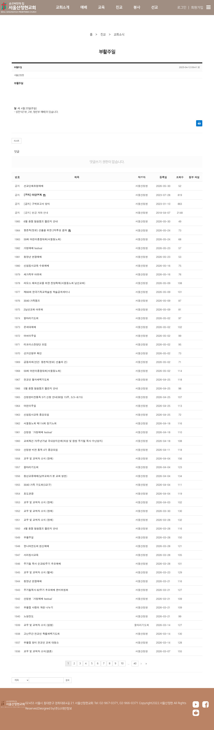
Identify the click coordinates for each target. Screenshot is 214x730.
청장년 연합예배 (33, 256)
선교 (154, 7)
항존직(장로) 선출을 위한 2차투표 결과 (45, 230)
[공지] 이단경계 (33, 194)
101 (180, 292)
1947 (17, 555)
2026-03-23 (163, 572)
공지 (17, 186)
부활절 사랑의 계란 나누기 (38, 607)
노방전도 (29, 616)
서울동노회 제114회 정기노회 (40, 423)
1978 (17, 283)
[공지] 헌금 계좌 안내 (36, 212)
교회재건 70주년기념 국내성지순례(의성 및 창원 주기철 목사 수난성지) (63, 441)
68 (179, 239)
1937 (17, 642)
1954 (17, 493)
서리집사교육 (31, 555)
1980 (17, 265)
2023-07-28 (163, 195)
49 (179, 221)
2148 (180, 212)
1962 (17, 423)
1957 (17, 467)
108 (180, 283)
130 (180, 511)
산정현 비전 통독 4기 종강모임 (41, 449)
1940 (17, 616)
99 (179, 335)
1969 (17, 362)
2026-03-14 (163, 625)
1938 (17, 633)
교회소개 (62, 7)
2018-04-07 (163, 212)
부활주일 (29, 537)
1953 (17, 502)
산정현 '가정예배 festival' (38, 432)
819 (180, 195)
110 (180, 432)
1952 (17, 511)
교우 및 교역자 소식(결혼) (38, 651)
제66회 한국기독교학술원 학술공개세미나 (47, 292)
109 (180, 598)
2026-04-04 (163, 458)
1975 (17, 309)
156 (180, 458)
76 (179, 274)
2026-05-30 (163, 186)
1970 (17, 353)
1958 (17, 458)
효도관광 (29, 493)
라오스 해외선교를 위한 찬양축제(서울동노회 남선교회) (54, 283)
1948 (17, 546)
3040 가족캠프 (32, 300)
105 (180, 555)
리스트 (16, 141)
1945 (17, 572)
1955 (17, 484)
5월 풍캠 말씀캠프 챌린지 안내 (41, 388)
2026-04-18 (163, 423)
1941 (17, 607)
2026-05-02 (163, 318)
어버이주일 (30, 335)
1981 (17, 256)
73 (179, 230)
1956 (17, 476)
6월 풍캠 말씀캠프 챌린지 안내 (41, 221)
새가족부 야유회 (33, 274)
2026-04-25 (163, 379)
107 (180, 397)
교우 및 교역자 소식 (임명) (38, 625)
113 (180, 405)
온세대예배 (30, 327)
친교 (119, 7)
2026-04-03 (163, 502)
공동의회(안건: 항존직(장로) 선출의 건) (45, 362)
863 (180, 203)
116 (180, 423)
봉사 (136, 7)
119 (180, 493)
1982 (17, 248)
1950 (17, 528)
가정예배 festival (33, 248)
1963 (17, 414)
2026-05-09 (163, 283)
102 (180, 327)
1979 (17, 274)
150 (180, 537)
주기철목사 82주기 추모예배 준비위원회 (46, 590)
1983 (17, 239)
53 (179, 256)
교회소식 (119, 34)
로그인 (181, 7)
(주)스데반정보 (63, 708)
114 (180, 371)
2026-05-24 (163, 230)
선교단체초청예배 (33, 186)
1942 (17, 598)
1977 (17, 292)
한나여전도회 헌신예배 (36, 546)
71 (179, 362)
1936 (17, 651)
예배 (83, 7)
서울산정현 (141, 186)
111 (180, 484)
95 (179, 344)
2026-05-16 (163, 265)
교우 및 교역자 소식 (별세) (38, 572)
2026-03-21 (163, 581)
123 (180, 467)
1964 (17, 405)
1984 (17, 230)
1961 (17, 432)
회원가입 (197, 7)
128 (180, 642)
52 (179, 186)
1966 (17, 388)
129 (180, 572)
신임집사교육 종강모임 (36, 414)
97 (179, 318)
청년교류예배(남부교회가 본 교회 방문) (45, 476)
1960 (17, 441)
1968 (17, 371)
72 (179, 414)
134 (180, 476)
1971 (17, 344)
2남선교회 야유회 (33, 309)
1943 (17, 590)
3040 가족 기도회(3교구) (37, 484)
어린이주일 (30, 405)
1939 (17, 625)
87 (179, 300)
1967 (17, 379)
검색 (67, 680)
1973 (17, 327)
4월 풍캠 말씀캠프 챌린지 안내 (41, 528)
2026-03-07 (163, 651)
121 (180, 546)
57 (179, 248)
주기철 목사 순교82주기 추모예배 (42, 563)
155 (180, 651)
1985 (17, 221)
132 (180, 520)
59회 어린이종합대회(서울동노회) (42, 239)
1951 (17, 520)
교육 (101, 7)
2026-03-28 (163, 520)
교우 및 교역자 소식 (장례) (38, 458)
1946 (17, 563)
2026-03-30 (163, 511)
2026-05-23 (163, 248)
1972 (17, 335)
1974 (17, 318)
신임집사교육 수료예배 (36, 265)
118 (180, 379)
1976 (17, 300)
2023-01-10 (163, 203)
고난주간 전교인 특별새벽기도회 (42, 633)
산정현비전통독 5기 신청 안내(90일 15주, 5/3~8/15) (53, 397)
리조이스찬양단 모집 (35, 344)
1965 (17, 397)
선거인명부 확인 (33, 353)
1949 (17, 537)
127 (180, 590)
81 (179, 309)
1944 (17, 581)
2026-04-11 (163, 449)
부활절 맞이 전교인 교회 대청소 (41, 642)
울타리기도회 (31, 318)
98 (179, 388)
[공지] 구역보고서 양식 (37, 203)
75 (179, 265)
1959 (17, 449)
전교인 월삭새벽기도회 (36, 379)
